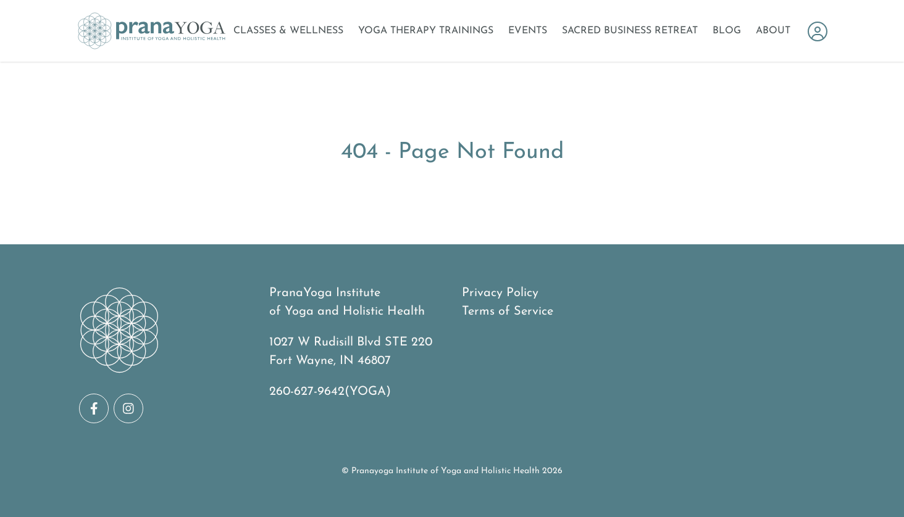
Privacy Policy (500, 293)
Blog (727, 31)
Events (527, 31)
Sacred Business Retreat (630, 31)
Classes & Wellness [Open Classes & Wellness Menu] (288, 31)
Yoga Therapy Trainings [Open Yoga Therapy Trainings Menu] (425, 31)
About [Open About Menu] (773, 31)
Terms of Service (507, 311)
